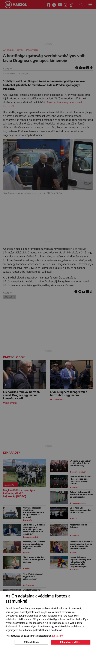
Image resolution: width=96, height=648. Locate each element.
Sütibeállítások (31, 642)
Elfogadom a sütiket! (70, 642)
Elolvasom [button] (57, 635)
